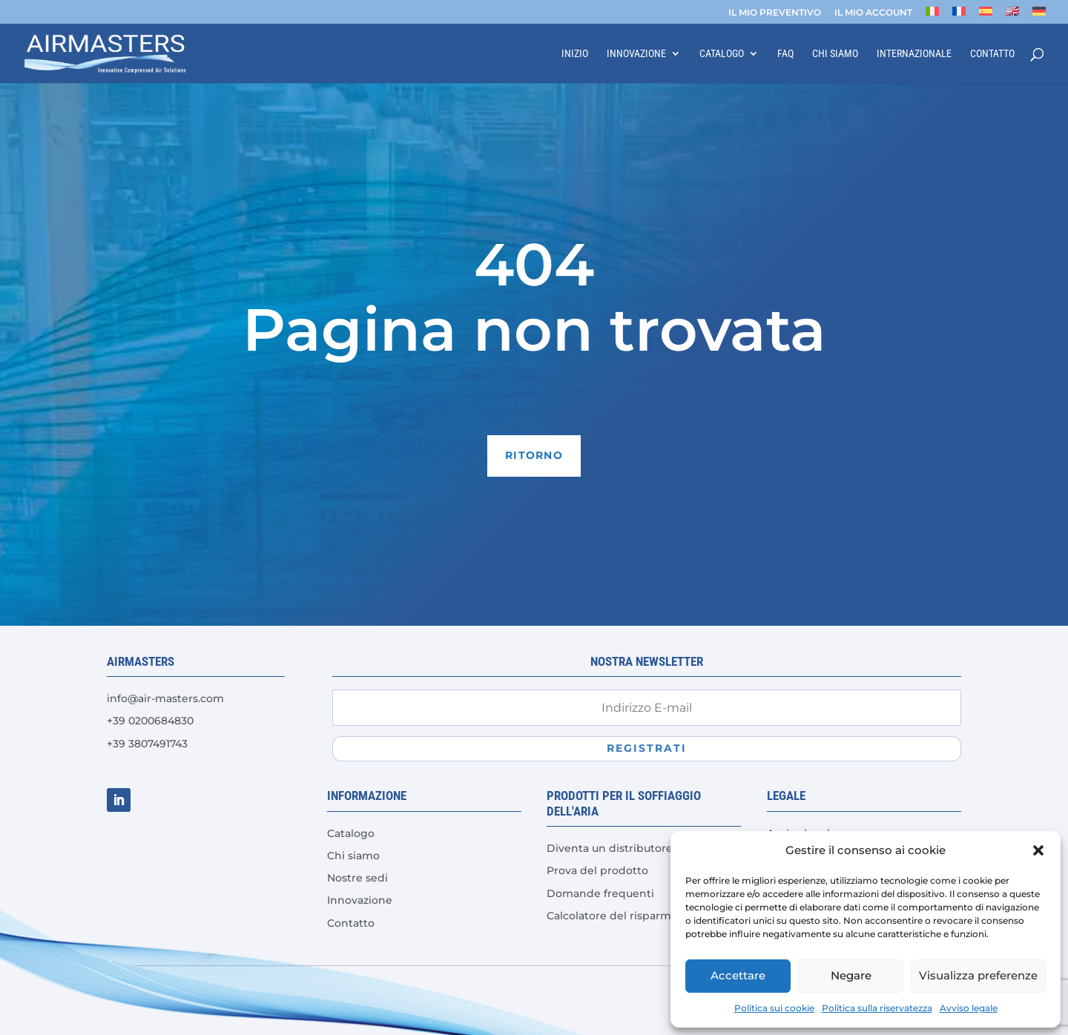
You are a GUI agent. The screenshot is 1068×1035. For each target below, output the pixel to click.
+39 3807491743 (147, 743)
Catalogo (721, 53)
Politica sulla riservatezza (877, 1007)
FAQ (785, 53)
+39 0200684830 (150, 720)
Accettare (738, 975)
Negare (851, 975)
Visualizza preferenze (978, 975)
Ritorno (534, 455)
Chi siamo (835, 53)
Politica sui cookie (774, 1007)
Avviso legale (969, 1007)
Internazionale (914, 53)
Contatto (992, 53)
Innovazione (636, 53)
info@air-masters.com (165, 698)
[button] (1038, 850)
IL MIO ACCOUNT (873, 13)
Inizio (574, 53)
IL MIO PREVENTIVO (774, 13)
